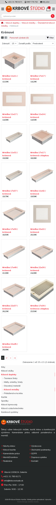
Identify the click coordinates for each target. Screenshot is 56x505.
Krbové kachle (8, 449)
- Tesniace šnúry (9, 378)
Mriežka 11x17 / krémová (10, 115)
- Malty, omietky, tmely (12, 382)
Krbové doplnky (13, 23)
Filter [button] (50, 37)
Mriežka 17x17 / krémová (38, 77)
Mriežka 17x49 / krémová (10, 269)
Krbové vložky (7, 370)
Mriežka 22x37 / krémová (10, 307)
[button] (2, 9)
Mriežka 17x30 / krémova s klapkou (39, 307)
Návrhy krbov (8, 446)
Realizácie (6, 461)
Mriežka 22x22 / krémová (38, 230)
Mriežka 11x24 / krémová (38, 115)
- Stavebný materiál (10, 385)
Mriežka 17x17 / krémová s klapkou (39, 154)
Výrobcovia (35, 446)
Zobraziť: (6, 43)
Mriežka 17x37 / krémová (10, 192)
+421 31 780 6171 (12, 476)
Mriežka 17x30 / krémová (10, 230)
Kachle (4, 397)
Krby (3, 367)
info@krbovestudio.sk (13, 480)
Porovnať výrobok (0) (19, 37)
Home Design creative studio (28, 502)
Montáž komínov (9, 457)
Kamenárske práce (10, 453)
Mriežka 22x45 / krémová (10, 345)
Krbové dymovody (9, 404)
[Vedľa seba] (2, 38)
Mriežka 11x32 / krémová (10, 154)
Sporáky (4, 400)
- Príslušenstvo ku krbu (12, 393)
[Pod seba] (6, 38)
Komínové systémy (9, 412)
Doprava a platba (38, 457)
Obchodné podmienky (40, 449)
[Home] (2, 23)
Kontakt (33, 461)
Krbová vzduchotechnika (12, 408)
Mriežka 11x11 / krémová (10, 77)
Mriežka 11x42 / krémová (38, 192)
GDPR (33, 453)
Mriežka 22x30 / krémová (38, 269)
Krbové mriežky (29, 23)
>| (15, 358)
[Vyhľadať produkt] (26, 16)
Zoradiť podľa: (25, 43)
